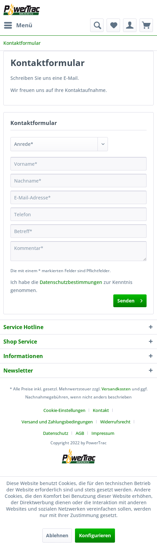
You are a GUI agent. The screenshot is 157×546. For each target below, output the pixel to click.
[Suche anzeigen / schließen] (97, 25)
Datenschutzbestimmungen (71, 282)
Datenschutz (55, 433)
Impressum (102, 433)
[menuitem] (18, 25)
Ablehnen (57, 535)
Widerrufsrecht (115, 422)
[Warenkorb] (146, 25)
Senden (130, 299)
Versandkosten (116, 389)
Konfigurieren (95, 535)
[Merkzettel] (113, 25)
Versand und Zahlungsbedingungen (57, 422)
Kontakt (101, 410)
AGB (80, 433)
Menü (18, 24)
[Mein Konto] (129, 25)
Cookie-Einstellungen (64, 410)
